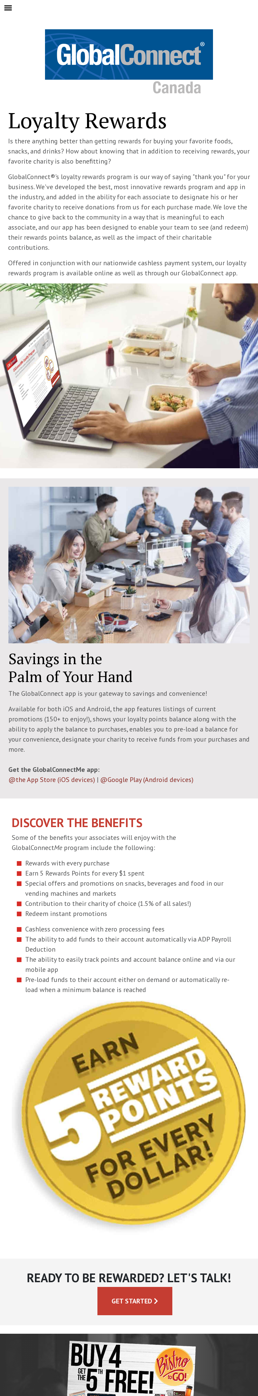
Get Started (135, 1301)
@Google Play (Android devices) (147, 779)
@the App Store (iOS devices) (51, 779)
